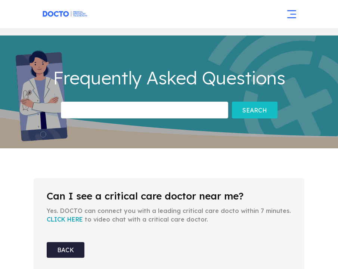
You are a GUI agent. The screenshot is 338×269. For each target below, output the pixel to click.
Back (65, 250)
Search (254, 110)
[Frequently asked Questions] (144, 110)
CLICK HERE (65, 219)
